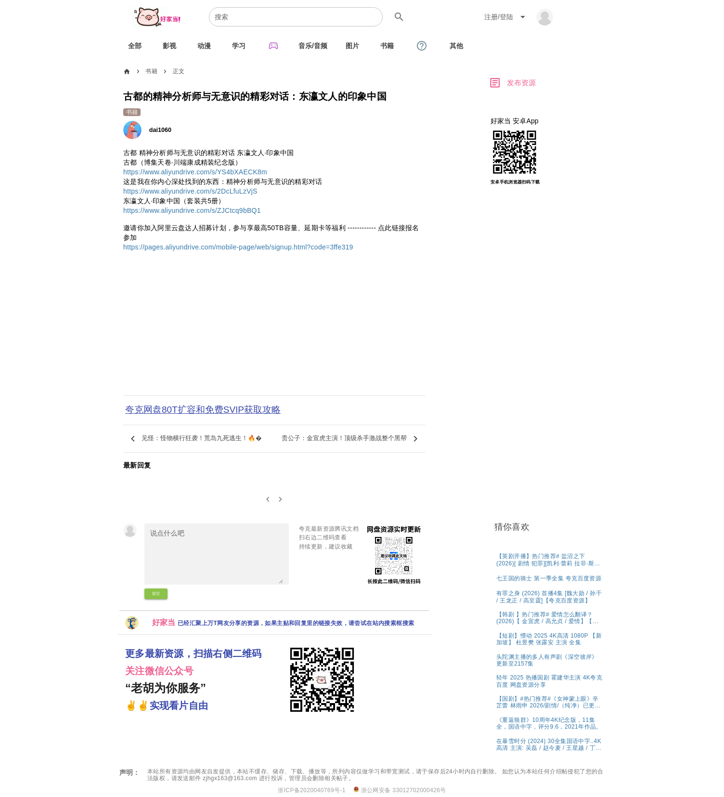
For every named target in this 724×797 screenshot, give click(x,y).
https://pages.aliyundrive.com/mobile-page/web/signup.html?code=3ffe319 (238, 247)
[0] (268, 499)
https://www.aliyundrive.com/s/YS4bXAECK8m (195, 172)
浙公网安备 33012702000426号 (399, 790)
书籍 (151, 71)
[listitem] (549, 559)
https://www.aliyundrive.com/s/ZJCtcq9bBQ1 (192, 210)
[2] (281, 499)
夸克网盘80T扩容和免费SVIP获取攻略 (203, 410)
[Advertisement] (274, 329)
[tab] (134, 45)
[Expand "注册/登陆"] (506, 17)
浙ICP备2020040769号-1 (312, 790)
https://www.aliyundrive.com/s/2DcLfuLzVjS (190, 191)
